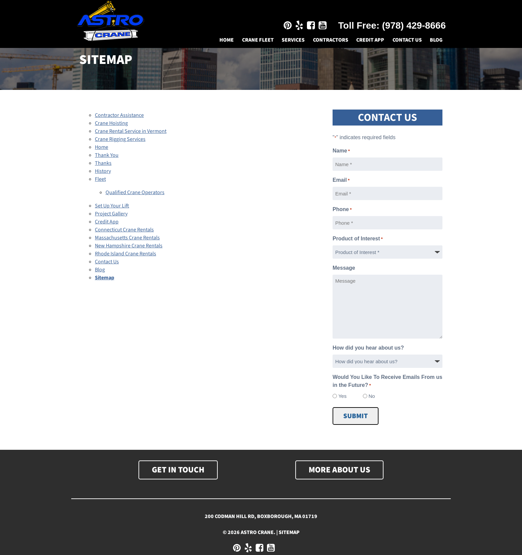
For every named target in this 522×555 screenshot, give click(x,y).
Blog (436, 40)
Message (344, 268)
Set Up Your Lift (112, 205)
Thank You (107, 155)
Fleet (100, 179)
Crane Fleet (258, 40)
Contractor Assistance (119, 115)
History (103, 171)
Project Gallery (111, 213)
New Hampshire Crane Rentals (128, 245)
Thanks (103, 163)
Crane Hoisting (111, 123)
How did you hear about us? (368, 348)
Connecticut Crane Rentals (124, 229)
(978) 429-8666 (414, 25)
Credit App (370, 40)
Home (226, 40)
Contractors (330, 40)
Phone (342, 209)
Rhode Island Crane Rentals (125, 253)
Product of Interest (358, 239)
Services (293, 40)
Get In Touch (178, 470)
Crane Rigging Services (120, 139)
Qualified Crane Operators (135, 192)
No (372, 396)
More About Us (339, 470)
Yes (342, 396)
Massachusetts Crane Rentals (127, 237)
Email (341, 180)
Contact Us (407, 40)
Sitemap (104, 277)
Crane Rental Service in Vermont (130, 131)
